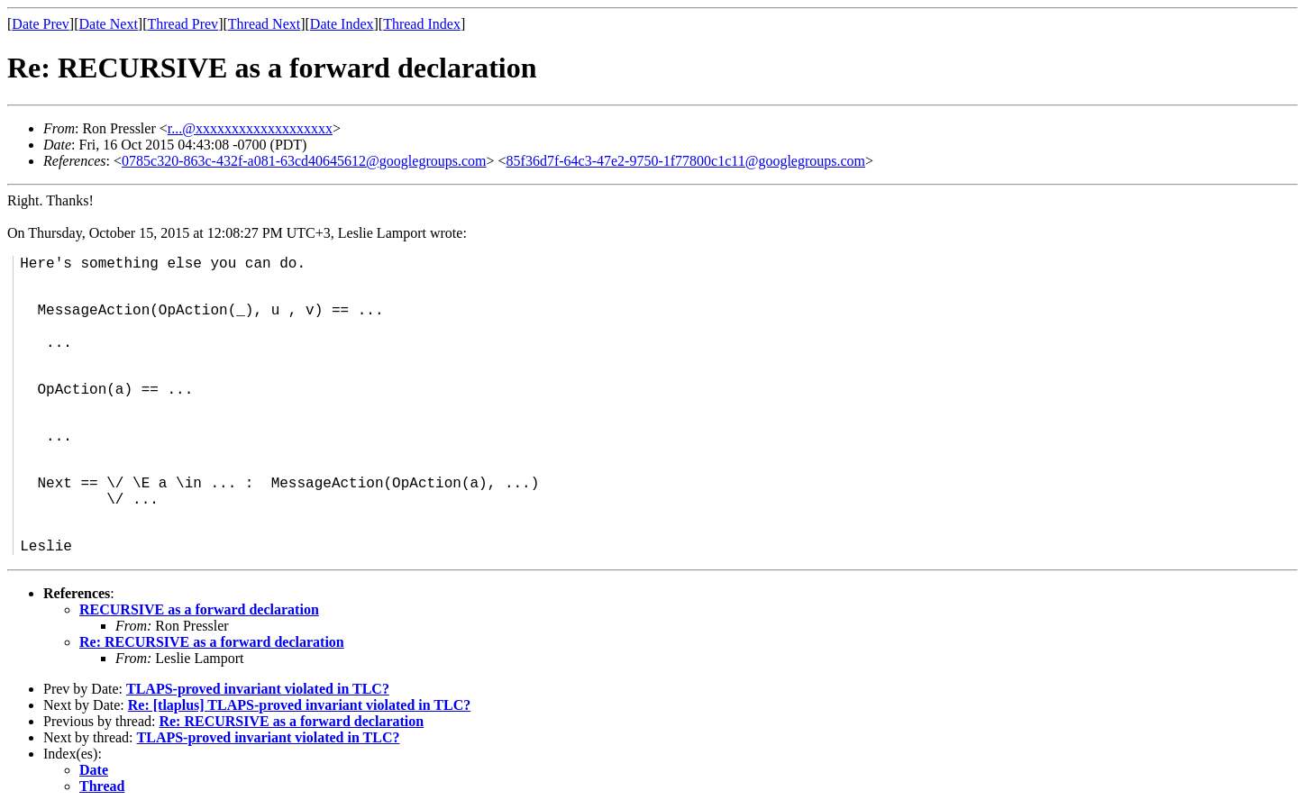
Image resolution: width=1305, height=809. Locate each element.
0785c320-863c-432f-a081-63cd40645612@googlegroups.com (304, 160)
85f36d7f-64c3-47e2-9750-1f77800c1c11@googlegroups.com (686, 160)
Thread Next (264, 24)
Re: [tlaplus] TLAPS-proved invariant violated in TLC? (299, 705)
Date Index (342, 24)
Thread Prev (182, 24)
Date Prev (40, 24)
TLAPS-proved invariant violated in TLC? (257, 688)
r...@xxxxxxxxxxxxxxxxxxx (250, 128)
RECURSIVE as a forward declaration (199, 609)
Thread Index (422, 24)
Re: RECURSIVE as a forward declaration (211, 642)
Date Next (108, 24)
